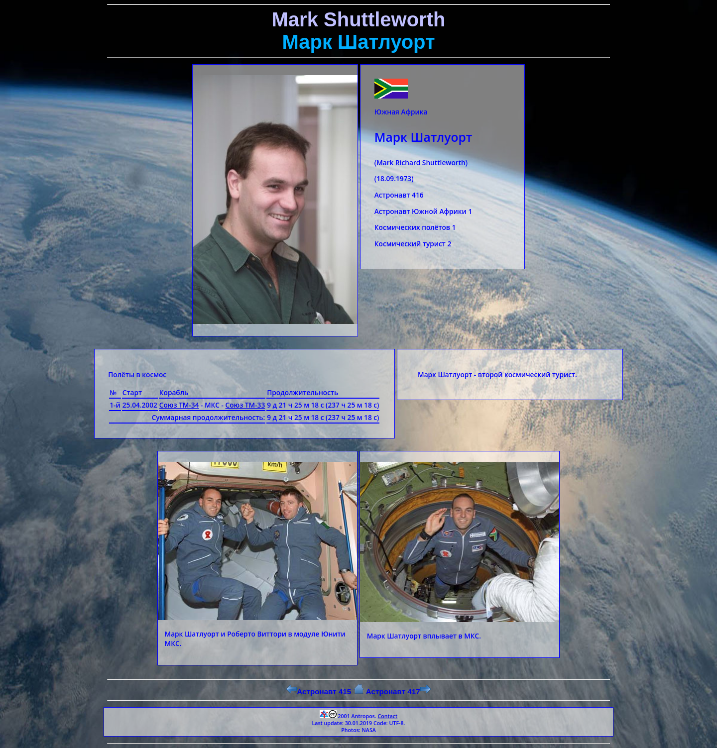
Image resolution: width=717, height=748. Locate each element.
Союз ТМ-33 (245, 405)
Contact (387, 716)
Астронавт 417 (398, 691)
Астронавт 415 (318, 691)
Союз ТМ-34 (179, 405)
